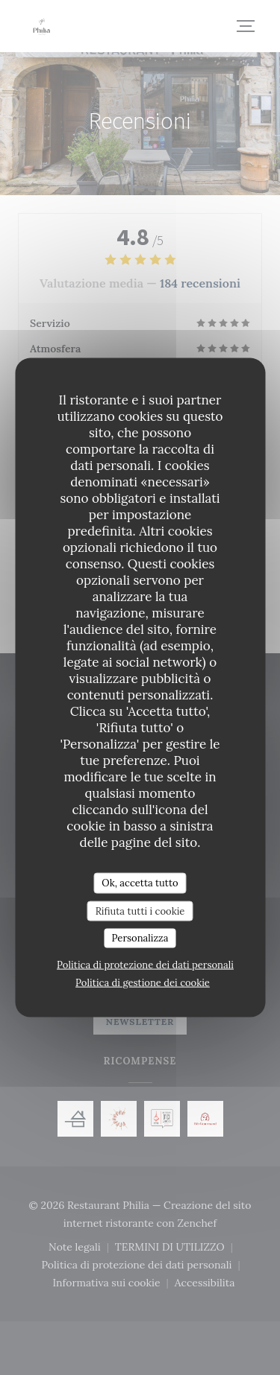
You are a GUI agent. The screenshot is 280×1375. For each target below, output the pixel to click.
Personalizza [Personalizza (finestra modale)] (140, 938)
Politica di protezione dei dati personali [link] (145, 964)
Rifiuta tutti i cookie (140, 910)
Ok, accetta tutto (140, 883)
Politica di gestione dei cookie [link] (142, 982)
